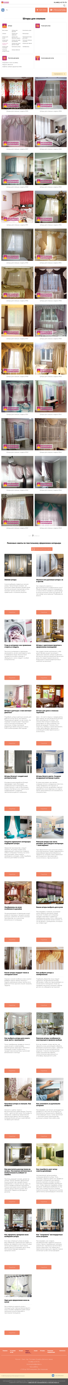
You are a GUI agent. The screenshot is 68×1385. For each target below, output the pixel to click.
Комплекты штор (27, 30)
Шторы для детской (15, 31)
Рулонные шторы (16, 46)
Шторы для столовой (5, 47)
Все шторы (5, 30)
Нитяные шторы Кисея (5, 50)
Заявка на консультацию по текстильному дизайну (59, 10)
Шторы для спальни (5, 44)
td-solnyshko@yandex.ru (34, 1364)
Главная (5, 1350)
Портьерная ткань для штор (27, 37)
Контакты (62, 1350)
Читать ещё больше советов (41, 549)
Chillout (4, 33)
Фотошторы (26, 33)
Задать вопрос (42, 10)
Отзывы (42, 1350)
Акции (35, 1350)
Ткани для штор (45, 25)
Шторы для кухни (5, 37)
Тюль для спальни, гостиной (27, 41)
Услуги (21, 1350)
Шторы (10, 25)
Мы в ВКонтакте (58, 1375)
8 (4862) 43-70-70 (60, 2)
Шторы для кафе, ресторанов (16, 41)
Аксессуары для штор (47, 58)
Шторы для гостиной (5, 41)
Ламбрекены (26, 46)
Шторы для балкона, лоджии (16, 37)
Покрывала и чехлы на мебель (10, 62)
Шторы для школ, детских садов (16, 44)
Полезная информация (51, 1351)
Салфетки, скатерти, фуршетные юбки (12, 66)
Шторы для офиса (27, 43)
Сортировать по (58, 74)
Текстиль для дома (13, 58)
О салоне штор (12, 1351)
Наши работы (28, 1351)
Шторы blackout (16, 49)
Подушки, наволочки (7, 64)
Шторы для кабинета (15, 34)
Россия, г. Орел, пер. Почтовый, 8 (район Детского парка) (34, 1359)
